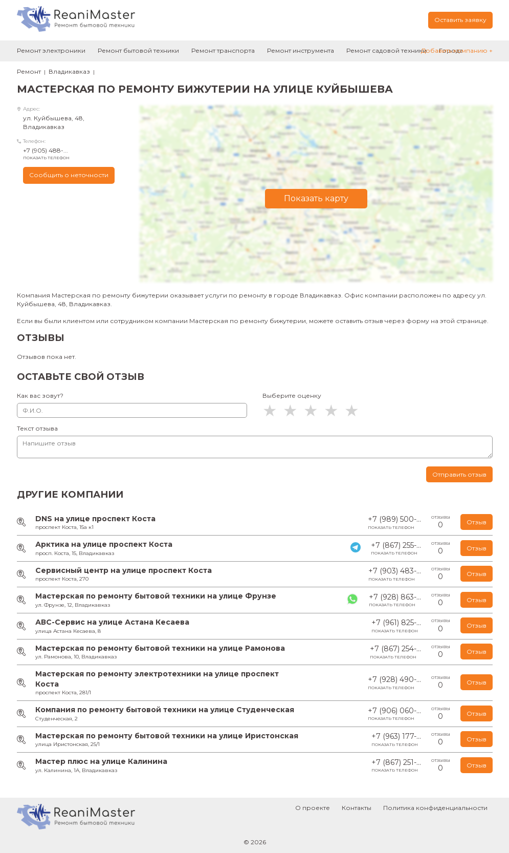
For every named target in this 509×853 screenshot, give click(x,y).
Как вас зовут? (40, 395)
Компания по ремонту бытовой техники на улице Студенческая (164, 709)
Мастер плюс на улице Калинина (101, 761)
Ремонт (29, 71)
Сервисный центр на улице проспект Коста (123, 570)
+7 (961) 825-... (396, 626)
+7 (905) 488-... (73, 153)
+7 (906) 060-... (394, 714)
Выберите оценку (291, 395)
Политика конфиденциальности (435, 808)
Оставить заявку (460, 20)
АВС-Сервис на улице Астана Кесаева (112, 622)
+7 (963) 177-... (396, 740)
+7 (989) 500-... (394, 522)
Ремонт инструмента (300, 50)
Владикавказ (69, 71)
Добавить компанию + (457, 50)
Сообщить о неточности (68, 175)
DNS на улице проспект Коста (95, 518)
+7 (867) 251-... (396, 766)
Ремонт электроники (51, 50)
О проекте (312, 808)
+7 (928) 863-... (395, 600)
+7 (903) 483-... (394, 574)
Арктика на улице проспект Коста (103, 544)
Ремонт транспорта (223, 50)
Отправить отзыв (459, 474)
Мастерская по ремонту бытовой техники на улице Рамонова (160, 648)
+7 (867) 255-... (396, 549)
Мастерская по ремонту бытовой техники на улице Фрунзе (155, 596)
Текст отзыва (37, 428)
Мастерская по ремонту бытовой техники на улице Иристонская (166, 735)
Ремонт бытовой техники (138, 50)
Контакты (356, 808)
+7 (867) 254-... (395, 652)
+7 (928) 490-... (394, 683)
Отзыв (476, 522)
